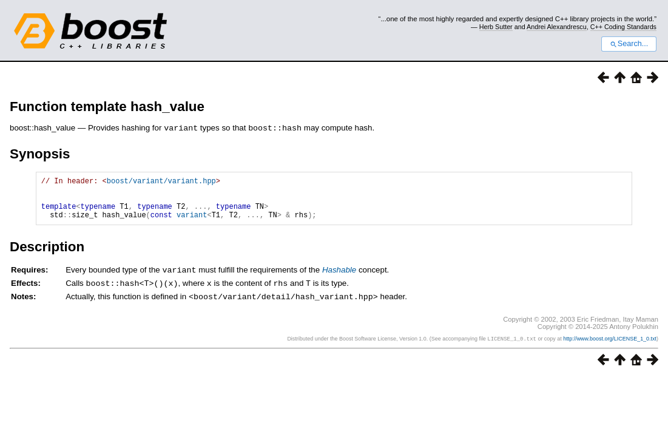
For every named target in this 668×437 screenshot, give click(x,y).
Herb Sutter (496, 26)
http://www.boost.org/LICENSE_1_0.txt (609, 347)
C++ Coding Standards (623, 26)
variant (192, 223)
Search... (629, 43)
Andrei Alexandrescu (557, 26)
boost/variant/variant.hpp (161, 182)
